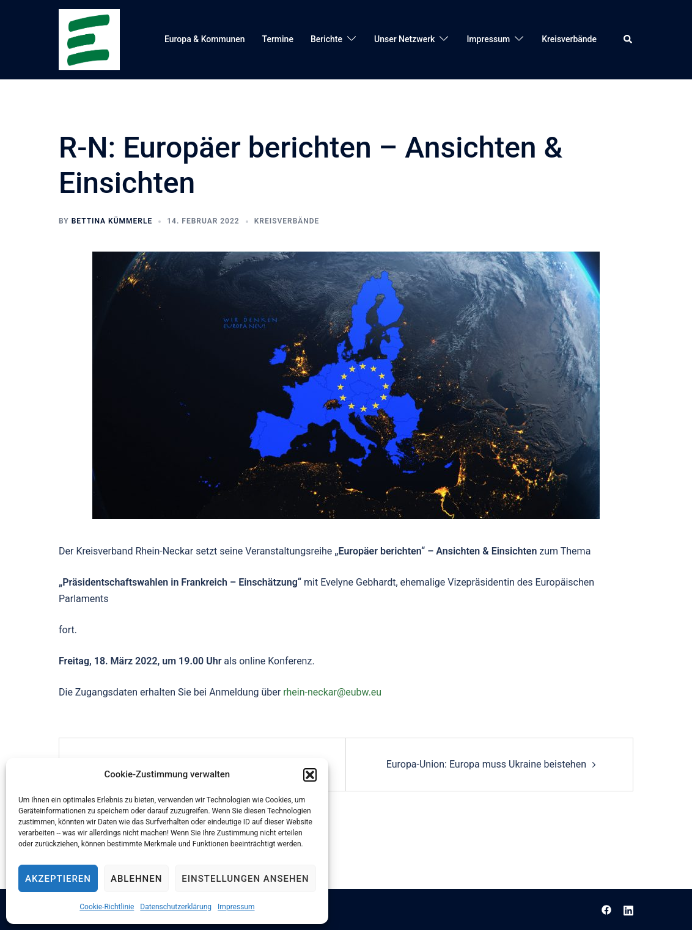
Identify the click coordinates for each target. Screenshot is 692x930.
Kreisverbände (569, 39)
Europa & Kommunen (204, 39)
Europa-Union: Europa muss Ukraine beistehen (486, 764)
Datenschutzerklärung (176, 907)
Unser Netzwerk (404, 39)
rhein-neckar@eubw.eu (332, 692)
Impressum (236, 907)
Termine (277, 39)
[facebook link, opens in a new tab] (606, 909)
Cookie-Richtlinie (106, 907)
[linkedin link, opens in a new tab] (628, 909)
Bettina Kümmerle (112, 221)
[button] (310, 775)
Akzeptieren (58, 878)
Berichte (326, 39)
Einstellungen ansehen (245, 878)
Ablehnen (136, 878)
